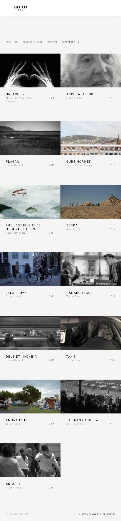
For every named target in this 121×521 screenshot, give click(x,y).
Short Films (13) (70, 41)
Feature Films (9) (32, 41)
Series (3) (52, 41)
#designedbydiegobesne (17, 513)
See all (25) (12, 41)
